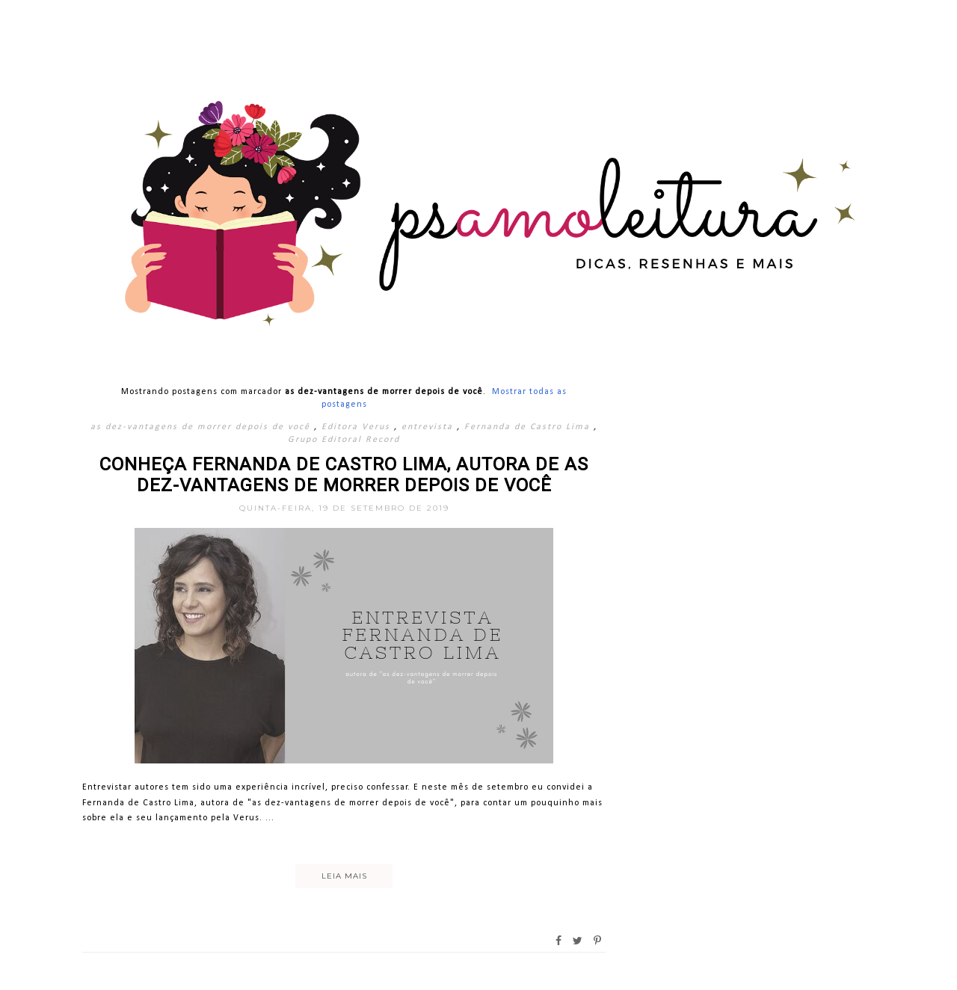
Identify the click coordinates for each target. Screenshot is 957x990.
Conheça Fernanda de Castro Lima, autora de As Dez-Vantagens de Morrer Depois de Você (343, 475)
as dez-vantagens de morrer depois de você (202, 426)
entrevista (429, 426)
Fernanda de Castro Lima (529, 426)
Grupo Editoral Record (344, 439)
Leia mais (344, 876)
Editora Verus (357, 426)
